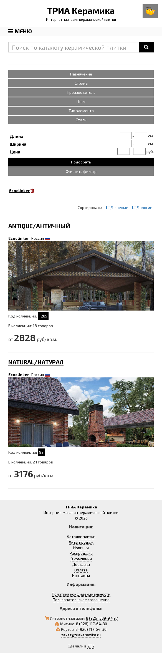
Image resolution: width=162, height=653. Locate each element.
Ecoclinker (18, 238)
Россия (37, 238)
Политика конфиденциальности (81, 594)
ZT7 (90, 646)
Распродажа (81, 553)
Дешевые (117, 207)
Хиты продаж (81, 542)
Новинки (81, 547)
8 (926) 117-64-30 (91, 623)
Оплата (81, 570)
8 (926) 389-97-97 (102, 618)
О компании (81, 558)
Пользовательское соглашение (81, 599)
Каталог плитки (81, 536)
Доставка (81, 564)
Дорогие (142, 207)
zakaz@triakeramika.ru (81, 634)
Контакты (81, 575)
